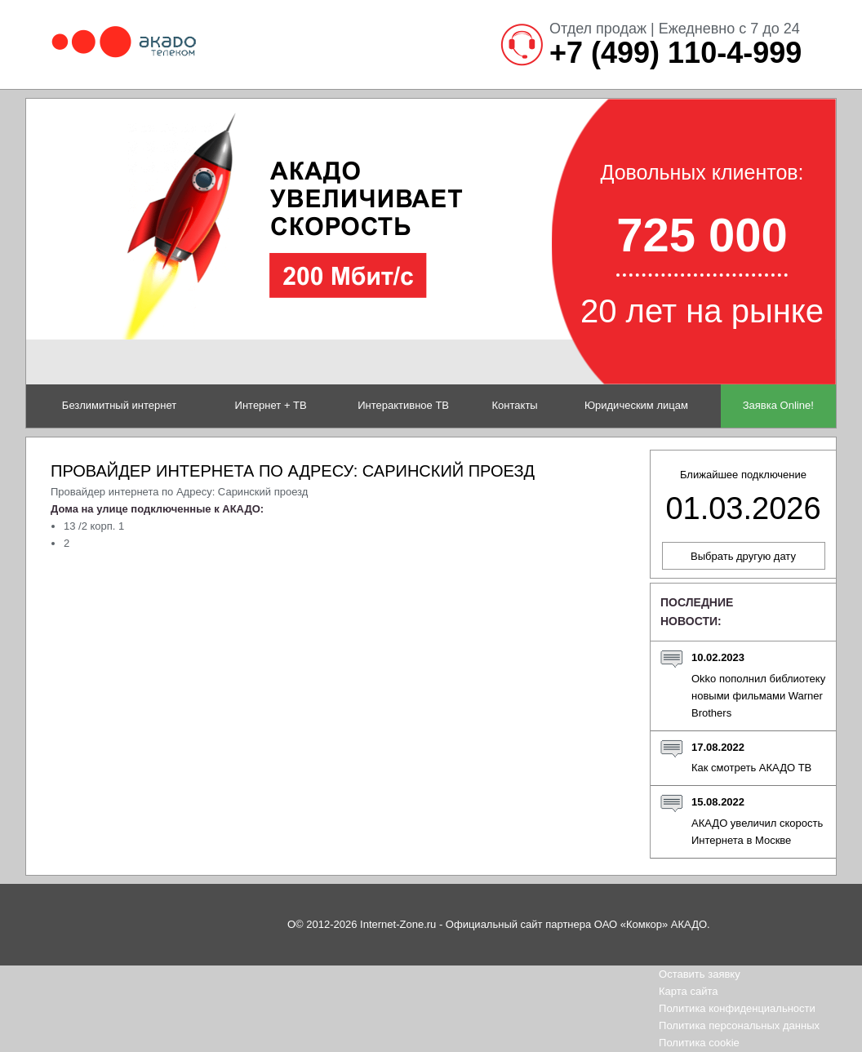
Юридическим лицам (636, 405)
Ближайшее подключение (742, 497)
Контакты (515, 405)
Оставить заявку (699, 974)
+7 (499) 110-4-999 (675, 53)
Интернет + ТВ (271, 405)
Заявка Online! (778, 405)
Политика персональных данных (739, 1025)
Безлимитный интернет (119, 405)
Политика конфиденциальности (737, 1008)
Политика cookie (699, 1042)
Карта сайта (688, 991)
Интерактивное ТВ (403, 405)
